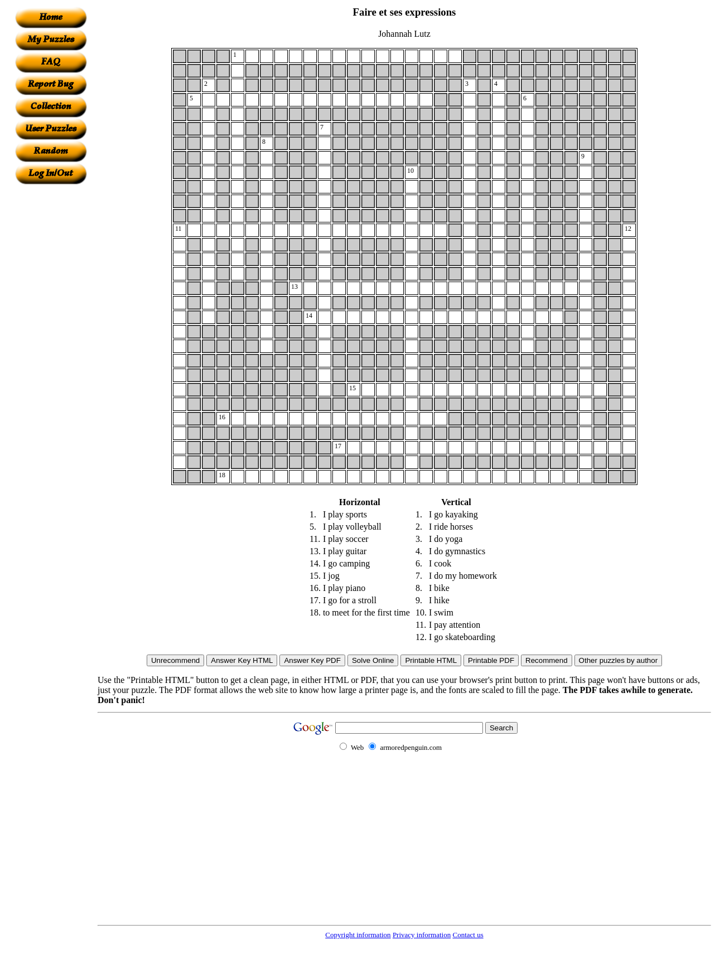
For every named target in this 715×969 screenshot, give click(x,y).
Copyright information (357, 935)
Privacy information (422, 935)
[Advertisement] (50, 352)
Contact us (467, 935)
